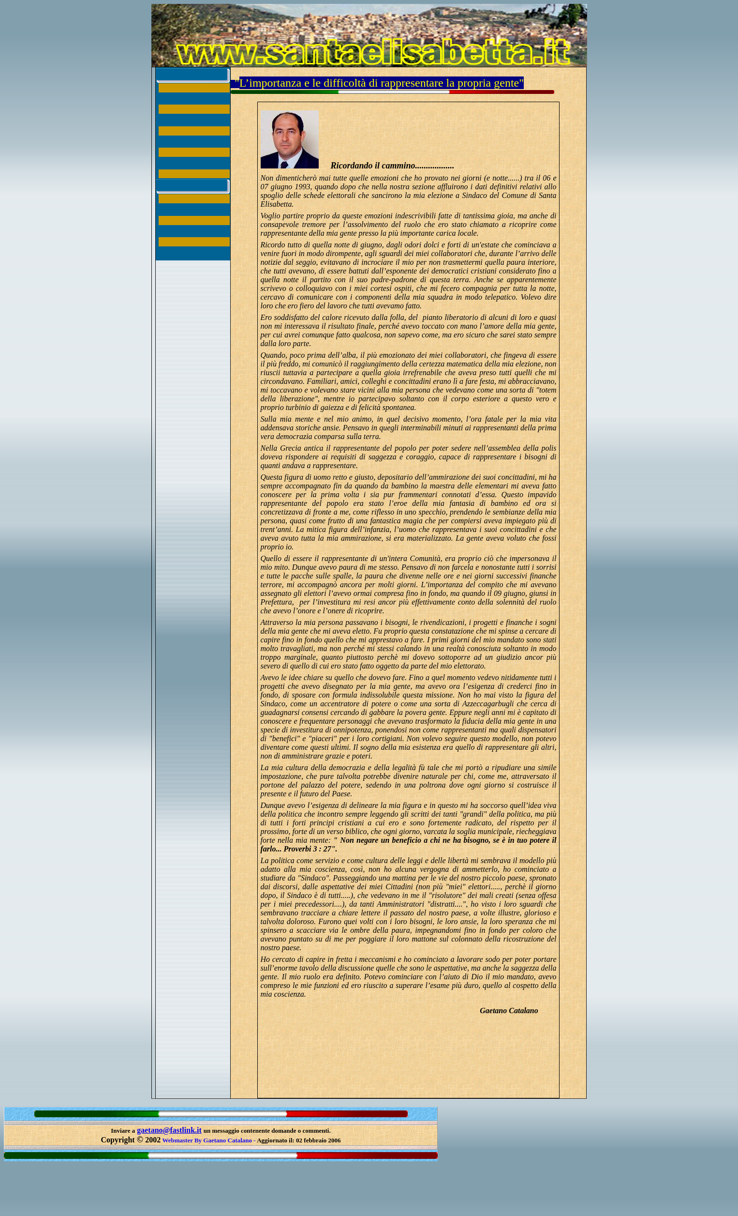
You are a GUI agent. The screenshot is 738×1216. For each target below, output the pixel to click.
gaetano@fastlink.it (169, 1130)
